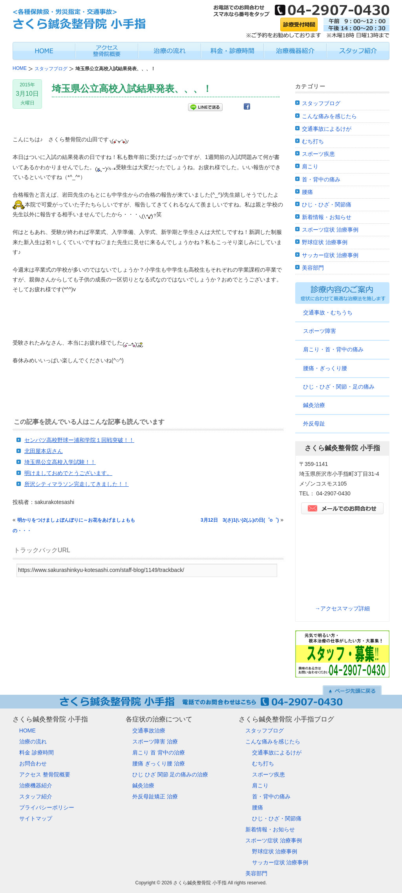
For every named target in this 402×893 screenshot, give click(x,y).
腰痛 (307, 192)
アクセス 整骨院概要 (44, 774)
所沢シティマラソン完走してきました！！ (76, 484)
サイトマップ (35, 818)
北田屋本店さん (43, 451)
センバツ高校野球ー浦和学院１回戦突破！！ (79, 440)
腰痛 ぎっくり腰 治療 (158, 763)
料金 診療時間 (36, 752)
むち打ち (313, 141)
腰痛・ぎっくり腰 (325, 368)
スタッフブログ (321, 103)
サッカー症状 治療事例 (330, 255)
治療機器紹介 (35, 785)
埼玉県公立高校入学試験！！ (60, 462)
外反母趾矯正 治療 (155, 796)
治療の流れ (33, 741)
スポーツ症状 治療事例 (330, 229)
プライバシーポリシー (46, 807)
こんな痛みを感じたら (329, 116)
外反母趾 (314, 423)
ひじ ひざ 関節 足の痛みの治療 (170, 774)
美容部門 (313, 268)
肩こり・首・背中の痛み (333, 349)
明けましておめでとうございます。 (68, 473)
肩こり (310, 166)
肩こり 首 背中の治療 (158, 752)
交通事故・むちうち (328, 312)
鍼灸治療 (314, 405)
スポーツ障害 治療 (155, 741)
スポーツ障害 (319, 331)
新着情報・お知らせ (326, 217)
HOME (27, 730)
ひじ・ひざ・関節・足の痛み (339, 386)
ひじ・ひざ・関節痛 (326, 204)
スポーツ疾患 (318, 154)
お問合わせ (33, 763)
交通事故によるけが (326, 129)
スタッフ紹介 (35, 796)
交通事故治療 (148, 730)
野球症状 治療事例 (324, 242)
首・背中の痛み (321, 179)
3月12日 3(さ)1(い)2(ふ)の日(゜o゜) (240, 520)
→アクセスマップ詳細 (342, 608)
